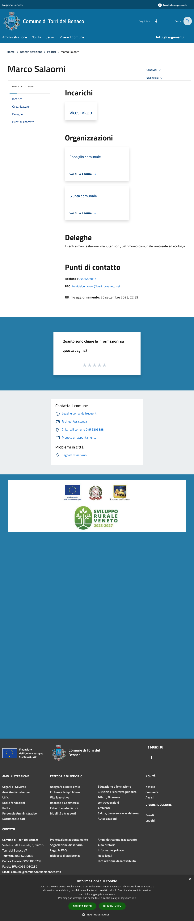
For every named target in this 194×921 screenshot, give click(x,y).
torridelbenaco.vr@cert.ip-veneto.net (96, 286)
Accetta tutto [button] (82, 906)
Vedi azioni (155, 78)
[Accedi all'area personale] (172, 5)
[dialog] (97, 898)
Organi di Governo (14, 786)
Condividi (154, 70)
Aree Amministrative (16, 792)
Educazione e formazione (114, 786)
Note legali (105, 855)
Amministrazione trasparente (117, 839)
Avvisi (150, 797)
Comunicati (153, 792)
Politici (51, 51)
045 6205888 (24, 855)
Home (11, 51)
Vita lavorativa (59, 797)
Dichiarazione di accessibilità (117, 861)
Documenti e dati (13, 818)
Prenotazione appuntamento (69, 839)
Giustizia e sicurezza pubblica (117, 792)
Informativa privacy (111, 850)
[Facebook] (153, 21)
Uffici (5, 797)
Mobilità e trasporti (63, 813)
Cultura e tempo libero (65, 792)
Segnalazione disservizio (66, 845)
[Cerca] (187, 21)
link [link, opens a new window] (134, 898)
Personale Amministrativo (19, 813)
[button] (97, 914)
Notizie (150, 786)
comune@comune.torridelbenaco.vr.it (36, 871)
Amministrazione (31, 51)
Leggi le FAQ (58, 850)
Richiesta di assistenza (65, 855)
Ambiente (104, 808)
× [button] (189, 879)
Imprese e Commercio (64, 802)
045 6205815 (87, 278)
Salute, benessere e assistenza (118, 813)
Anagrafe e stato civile (65, 786)
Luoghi (150, 820)
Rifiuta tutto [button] (112, 905)
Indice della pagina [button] (23, 86)
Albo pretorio (107, 845)
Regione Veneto (12, 5)
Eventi (150, 815)
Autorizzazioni (107, 818)
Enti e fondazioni (13, 802)
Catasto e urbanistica (64, 808)
